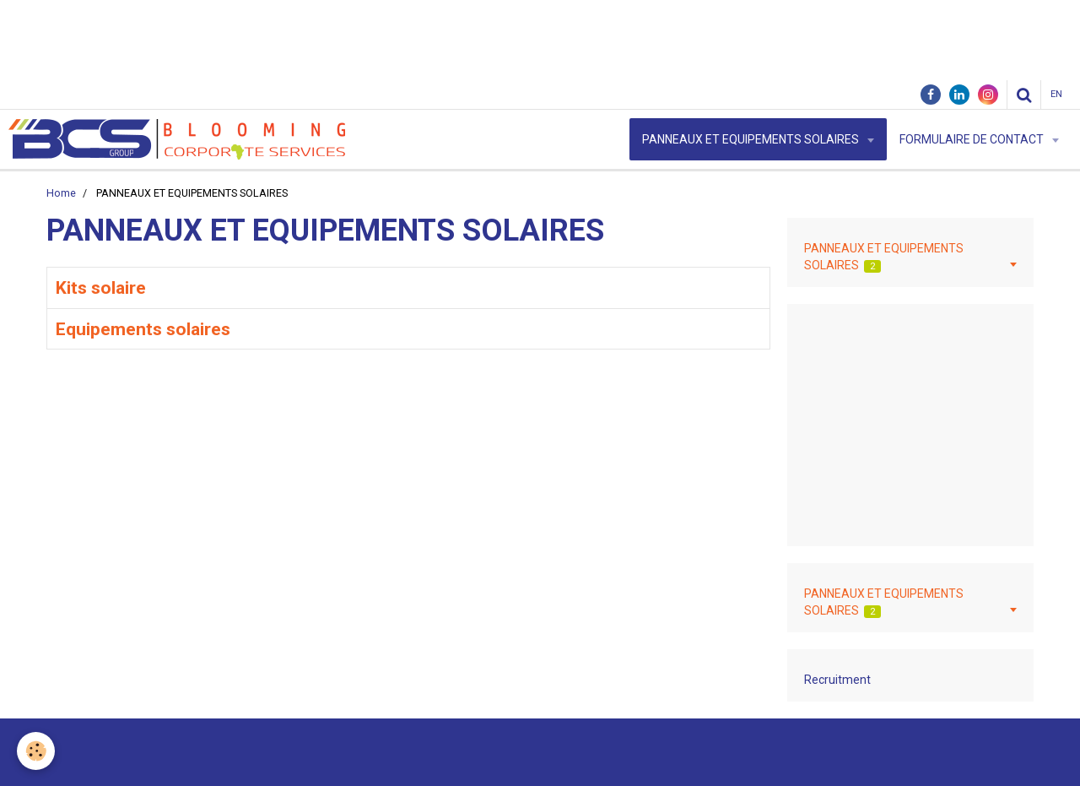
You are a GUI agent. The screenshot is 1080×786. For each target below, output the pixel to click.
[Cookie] (36, 751)
